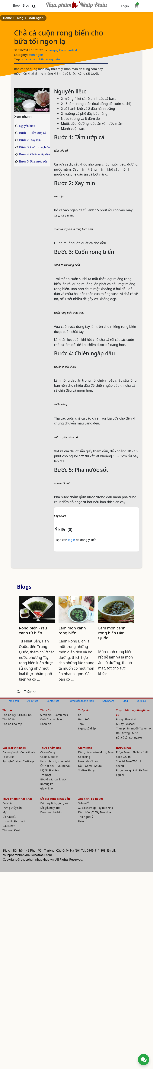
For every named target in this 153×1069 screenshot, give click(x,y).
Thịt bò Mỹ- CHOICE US (17, 715)
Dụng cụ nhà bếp (51, 812)
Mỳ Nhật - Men (49, 770)
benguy (53, 50)
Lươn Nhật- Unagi (13, 821)
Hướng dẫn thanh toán (81, 701)
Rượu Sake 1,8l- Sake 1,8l (132, 752)
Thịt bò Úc (8, 719)
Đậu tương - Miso (127, 733)
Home (7, 18)
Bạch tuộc (84, 719)
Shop (16, 5)
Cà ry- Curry (47, 752)
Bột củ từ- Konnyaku (129, 737)
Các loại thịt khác (14, 748)
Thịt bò (7, 710)
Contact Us (53, 701)
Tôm (81, 724)
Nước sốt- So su (88, 761)
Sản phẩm (108, 701)
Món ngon (36, 18)
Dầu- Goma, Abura (90, 766)
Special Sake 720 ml (128, 761)
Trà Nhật (45, 775)
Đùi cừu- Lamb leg (51, 719)
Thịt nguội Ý (86, 817)
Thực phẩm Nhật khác (17, 799)
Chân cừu (46, 724)
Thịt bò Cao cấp (12, 724)
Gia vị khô (46, 788)
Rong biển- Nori (126, 719)
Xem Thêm (24, 692)
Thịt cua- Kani (11, 830)
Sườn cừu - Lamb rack (54, 715)
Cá (79, 715)
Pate (81, 821)
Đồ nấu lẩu (9, 817)
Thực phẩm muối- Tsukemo (133, 728)
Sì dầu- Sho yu (87, 770)
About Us (32, 701)
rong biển (39, 59)
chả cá (26, 59)
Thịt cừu (46, 710)
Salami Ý (83, 803)
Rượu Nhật (123, 748)
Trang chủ (13, 701)
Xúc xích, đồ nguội (90, 799)
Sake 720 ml (123, 757)
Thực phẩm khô (50, 748)
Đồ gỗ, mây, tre (50, 808)
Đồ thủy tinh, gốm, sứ (54, 803)
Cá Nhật (7, 803)
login (72, 540)
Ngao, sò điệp (87, 728)
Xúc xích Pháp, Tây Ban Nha (95, 808)
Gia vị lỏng (85, 748)
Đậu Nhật (8, 826)
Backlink (141, 701)
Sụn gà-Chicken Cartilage (18, 761)
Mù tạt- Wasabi (125, 724)
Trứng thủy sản (12, 808)
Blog (26, 5)
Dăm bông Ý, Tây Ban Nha (94, 812)
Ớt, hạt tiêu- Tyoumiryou (55, 766)
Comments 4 (68, 50)
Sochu (120, 766)
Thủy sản (84, 710)
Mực (5, 812)
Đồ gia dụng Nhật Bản (55, 799)
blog (20, 18)
